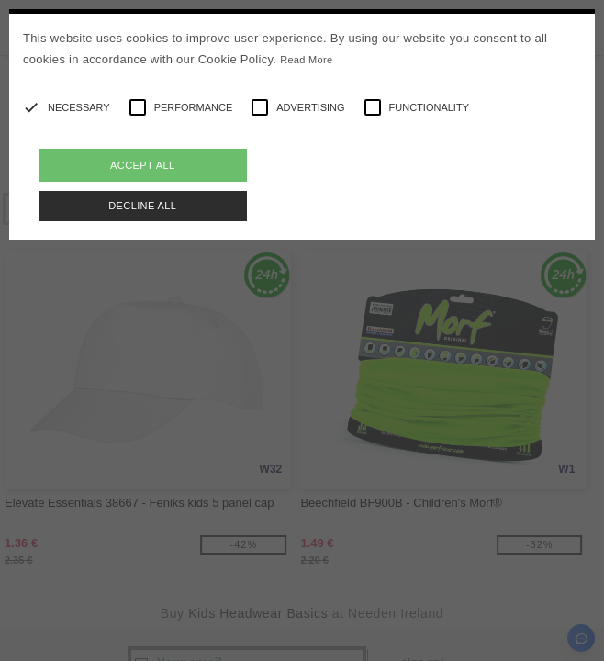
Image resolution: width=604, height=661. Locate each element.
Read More (306, 59)
